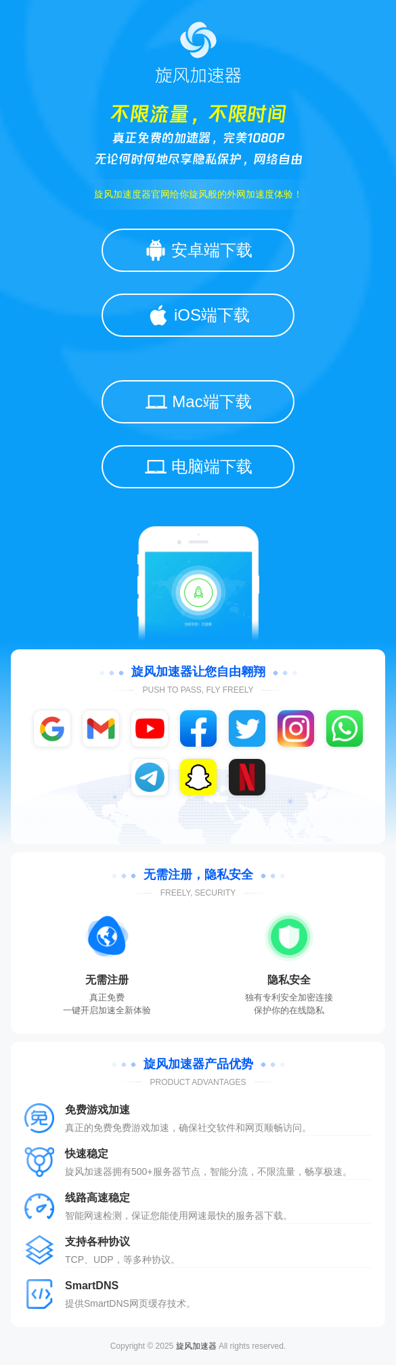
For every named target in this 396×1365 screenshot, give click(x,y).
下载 (273, 1215)
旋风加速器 (196, 1346)
